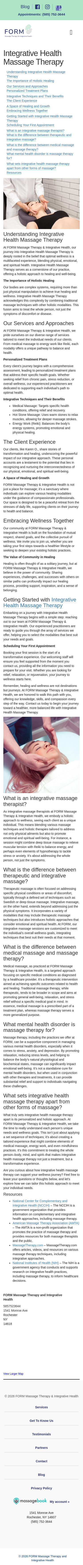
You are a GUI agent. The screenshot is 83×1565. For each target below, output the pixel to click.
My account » (41, 1501)
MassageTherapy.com (28, 1245)
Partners (41, 1447)
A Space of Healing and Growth (28, 106)
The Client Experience (22, 100)
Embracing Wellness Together (27, 110)
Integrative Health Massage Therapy (39, 602)
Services (41, 1407)
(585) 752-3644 (53, 14)
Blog (25, 6)
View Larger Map (13, 1373)
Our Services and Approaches (27, 86)
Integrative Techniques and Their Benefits (35, 96)
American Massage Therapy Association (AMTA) (46, 1223)
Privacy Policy (41, 1488)
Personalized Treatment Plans (27, 91)
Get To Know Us (41, 1420)
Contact (41, 1461)
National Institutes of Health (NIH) (36, 1263)
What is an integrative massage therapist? (35, 130)
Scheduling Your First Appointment (30, 125)
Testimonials (41, 1434)
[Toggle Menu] (72, 32)
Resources (14, 172)
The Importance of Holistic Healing (30, 81)
